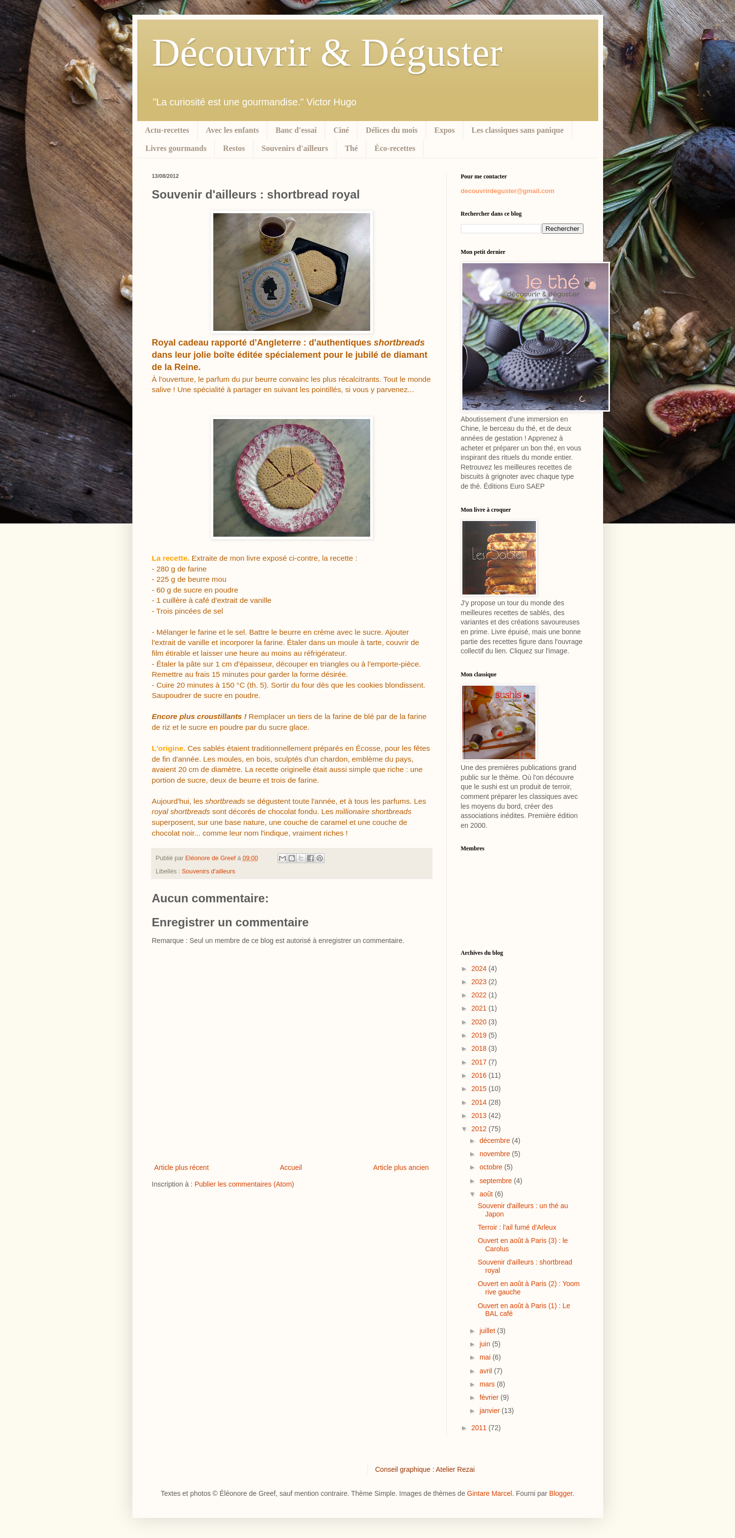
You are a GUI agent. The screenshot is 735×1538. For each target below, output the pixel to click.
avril (487, 1371)
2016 (479, 1075)
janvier (491, 1410)
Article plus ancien (401, 1167)
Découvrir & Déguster (327, 52)
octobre (492, 1167)
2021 (479, 1008)
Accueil (291, 1167)
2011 (479, 1428)
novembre (496, 1154)
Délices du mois (392, 130)
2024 (479, 968)
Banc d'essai (296, 130)
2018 (479, 1048)
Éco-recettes (395, 148)
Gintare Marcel (489, 1493)
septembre (497, 1181)
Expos (444, 130)
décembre (496, 1140)
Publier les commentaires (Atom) (244, 1184)
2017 (479, 1062)
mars (488, 1384)
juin (486, 1344)
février (490, 1397)
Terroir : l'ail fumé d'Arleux (517, 1227)
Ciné (341, 130)
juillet (488, 1331)
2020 (479, 1022)
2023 (479, 982)
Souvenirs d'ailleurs (295, 148)
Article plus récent (181, 1167)
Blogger (560, 1493)
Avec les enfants (232, 130)
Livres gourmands (176, 148)
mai (486, 1357)
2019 (479, 1035)
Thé (351, 148)
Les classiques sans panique (518, 130)
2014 (479, 1102)
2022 (479, 995)
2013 (479, 1115)
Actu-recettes (167, 130)
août (487, 1194)
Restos (234, 148)
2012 (479, 1129)
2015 (479, 1088)
